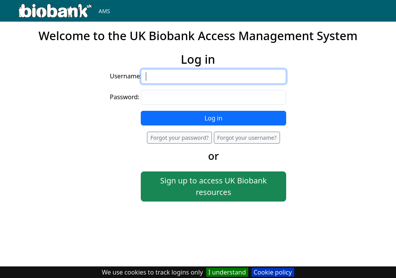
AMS (104, 11)
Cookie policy (273, 272)
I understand (227, 272)
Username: (126, 76)
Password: (125, 97)
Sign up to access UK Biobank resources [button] (213, 186)
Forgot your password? (179, 137)
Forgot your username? (247, 137)
